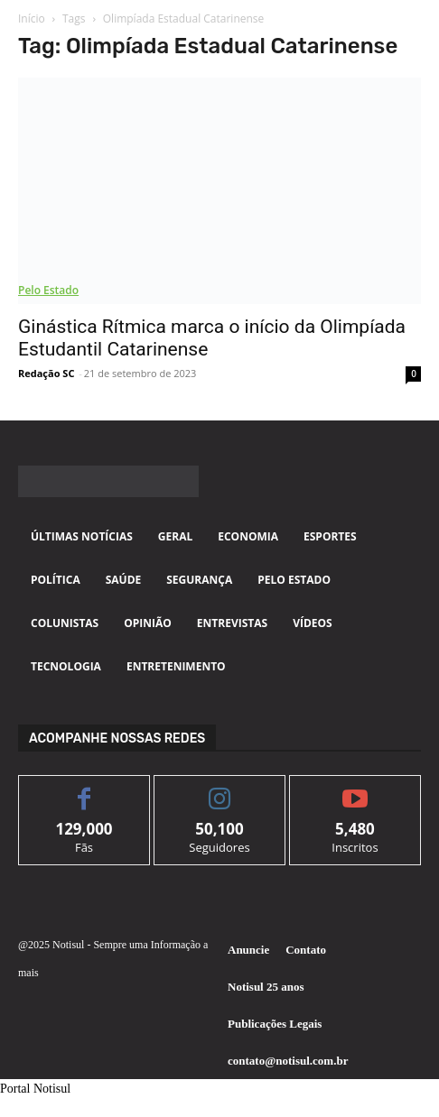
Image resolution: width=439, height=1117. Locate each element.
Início (31, 18)
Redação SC (46, 373)
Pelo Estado (48, 290)
